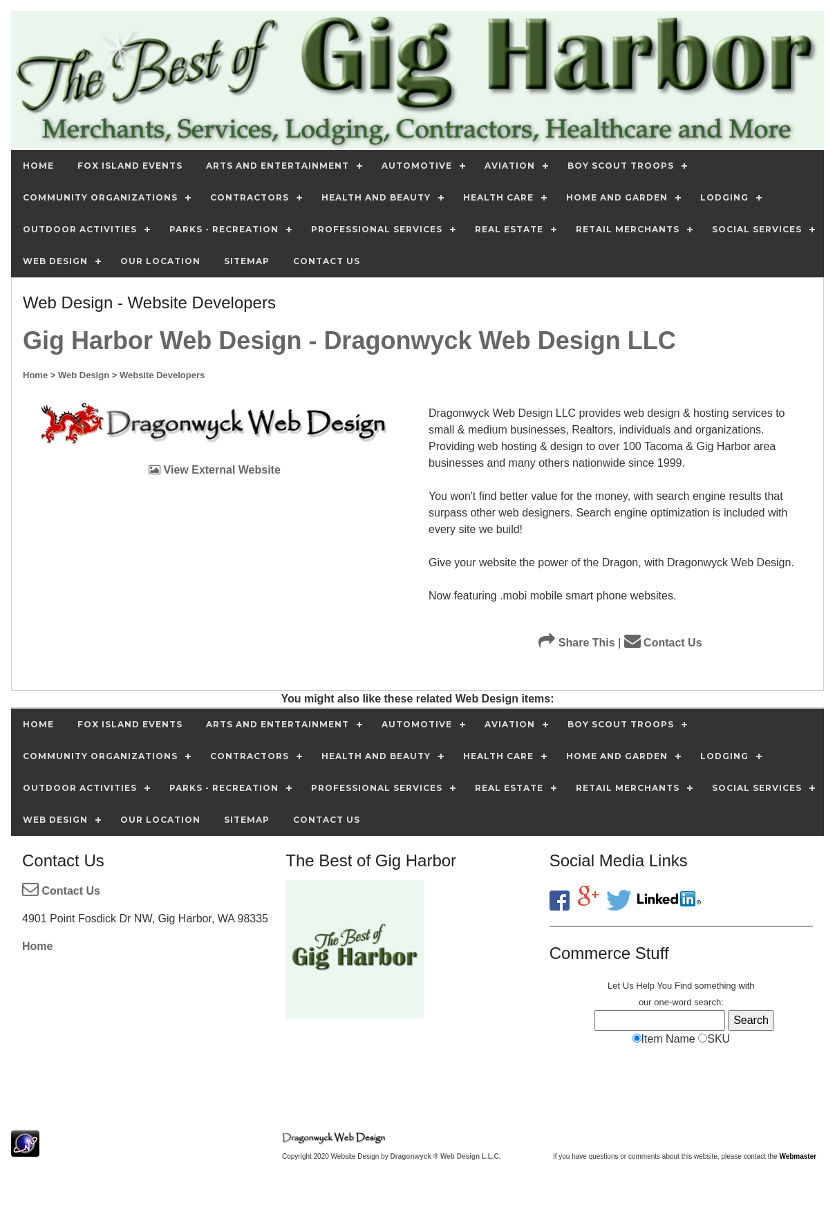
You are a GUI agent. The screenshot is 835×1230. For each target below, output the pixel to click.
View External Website (215, 470)
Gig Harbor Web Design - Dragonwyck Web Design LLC (349, 340)
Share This (576, 643)
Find (683, 985)
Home (37, 946)
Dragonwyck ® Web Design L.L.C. (446, 1156)
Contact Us (663, 643)
